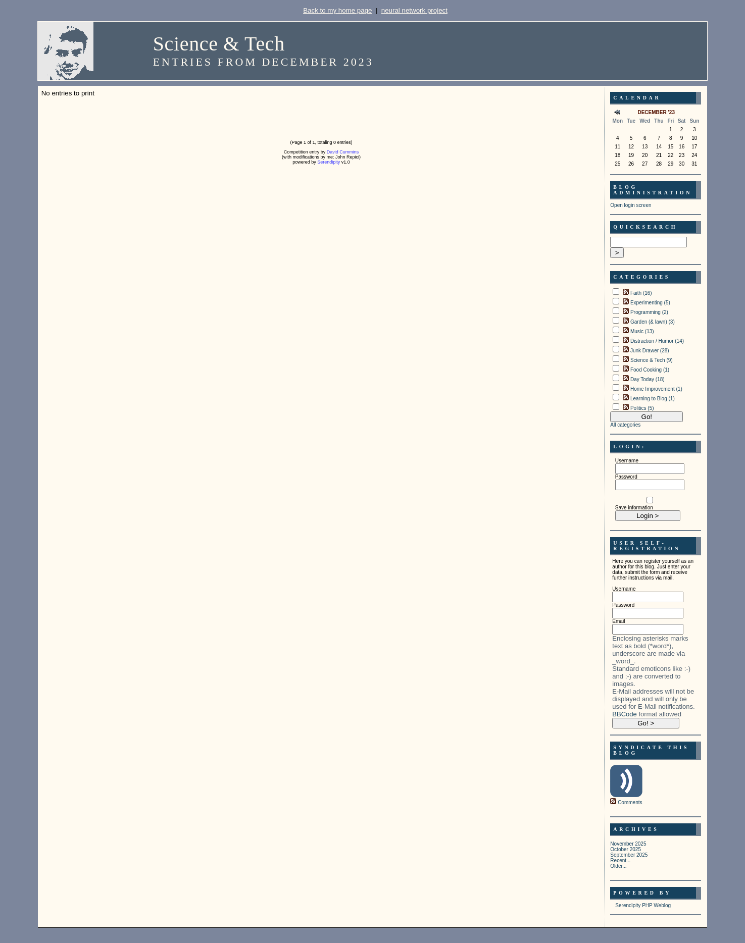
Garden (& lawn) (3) (652, 322)
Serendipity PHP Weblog (643, 905)
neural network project (414, 10)
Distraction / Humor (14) (657, 341)
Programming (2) (649, 312)
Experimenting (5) (650, 302)
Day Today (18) (647, 379)
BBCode (624, 714)
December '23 (656, 112)
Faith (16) (641, 293)
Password (626, 477)
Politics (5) (642, 408)
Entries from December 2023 (263, 62)
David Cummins (343, 151)
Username (626, 460)
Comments (630, 802)
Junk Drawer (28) (649, 350)
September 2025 (629, 855)
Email (618, 621)
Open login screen (630, 205)
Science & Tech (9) (651, 360)
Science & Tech (219, 43)
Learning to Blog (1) (652, 398)
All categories (625, 425)
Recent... (620, 860)
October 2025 (625, 849)
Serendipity (328, 162)
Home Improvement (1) (656, 389)
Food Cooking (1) (649, 370)
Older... (618, 866)
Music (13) (642, 331)
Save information (634, 507)
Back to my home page (337, 10)
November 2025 (628, 844)
